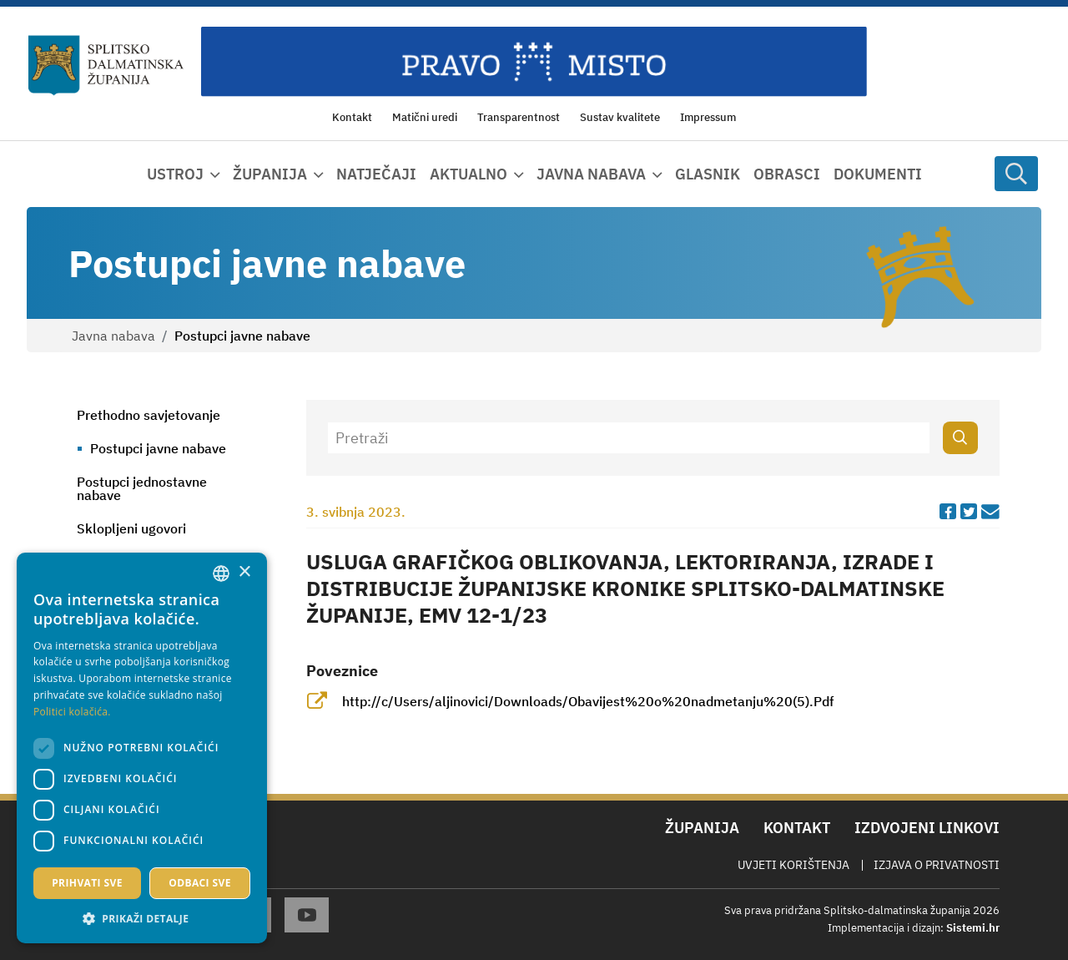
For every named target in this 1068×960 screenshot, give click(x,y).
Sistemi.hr (973, 928)
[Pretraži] (629, 437)
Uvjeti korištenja (793, 864)
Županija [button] (270, 174)
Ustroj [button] (175, 174)
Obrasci (786, 174)
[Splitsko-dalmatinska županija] (106, 66)
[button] (141, 918)
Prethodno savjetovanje (148, 415)
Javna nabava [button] (591, 174)
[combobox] (221, 573)
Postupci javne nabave (158, 448)
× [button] (244, 572)
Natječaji (376, 174)
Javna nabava (113, 335)
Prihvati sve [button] (87, 883)
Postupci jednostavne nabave (142, 488)
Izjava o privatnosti (937, 864)
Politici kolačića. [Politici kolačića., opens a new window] (72, 712)
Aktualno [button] (468, 174)
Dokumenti (878, 174)
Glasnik (707, 174)
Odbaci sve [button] (200, 883)
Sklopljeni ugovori (131, 528)
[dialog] (142, 748)
